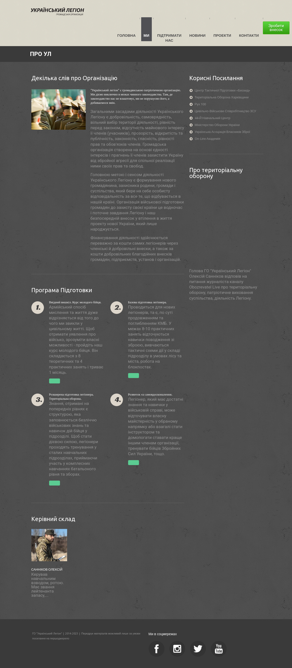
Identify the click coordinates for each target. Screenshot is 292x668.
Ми (147, 35)
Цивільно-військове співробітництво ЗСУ (225, 111)
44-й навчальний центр (213, 118)
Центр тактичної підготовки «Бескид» (222, 90)
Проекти (223, 35)
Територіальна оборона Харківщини (222, 97)
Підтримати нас (170, 38)
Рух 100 (200, 104)
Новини (198, 35)
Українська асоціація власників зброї (222, 132)
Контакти (249, 35)
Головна (127, 35)
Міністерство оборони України (217, 125)
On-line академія (207, 139)
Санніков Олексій (46, 569)
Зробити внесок (277, 27)
